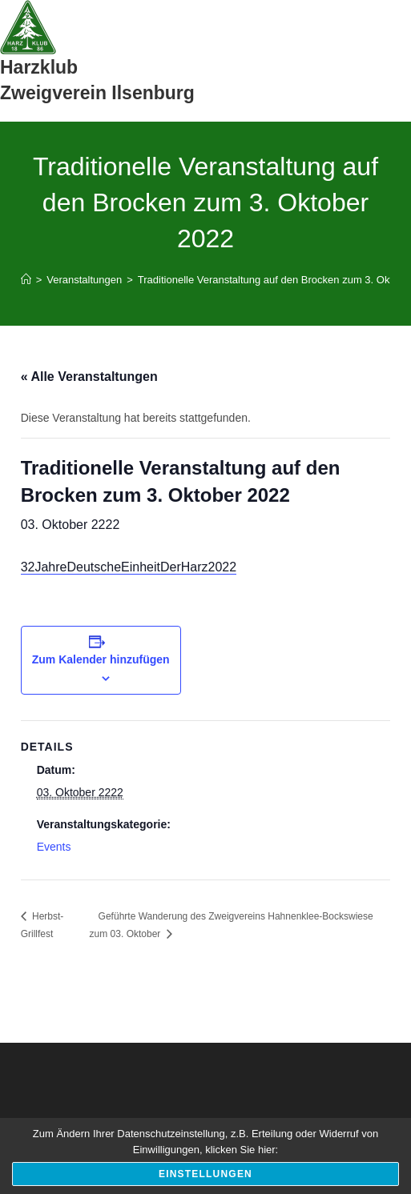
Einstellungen (205, 1174)
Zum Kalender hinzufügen (101, 659)
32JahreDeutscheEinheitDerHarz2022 (129, 567)
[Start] (26, 280)
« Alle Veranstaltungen (89, 376)
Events (54, 846)
